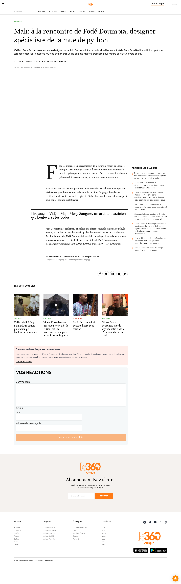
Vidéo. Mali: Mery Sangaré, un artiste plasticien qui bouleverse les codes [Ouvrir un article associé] (78, 231)
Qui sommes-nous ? (80, 543)
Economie (53, 27)
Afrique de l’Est (48, 552)
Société (63, 27)
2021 (103, 546)
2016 (103, 561)
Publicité (76, 555)
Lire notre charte (24, 377)
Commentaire (23, 397)
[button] (175, 578)
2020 (104, 549)
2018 (103, 555)
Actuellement (19, 27)
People (72, 27)
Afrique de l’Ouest (49, 546)
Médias (92, 27)
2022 (103, 543)
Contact (75, 552)
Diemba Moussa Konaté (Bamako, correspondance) (42, 77)
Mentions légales (79, 549)
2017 (103, 558)
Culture (82, 27)
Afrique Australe (49, 555)
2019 (103, 552)
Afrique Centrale (49, 549)
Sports (101, 27)
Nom (18, 428)
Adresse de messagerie (28, 439)
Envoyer (104, 512)
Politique (42, 27)
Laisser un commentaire (71, 453)
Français (174, 4)
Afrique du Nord (49, 543)
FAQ (74, 546)
